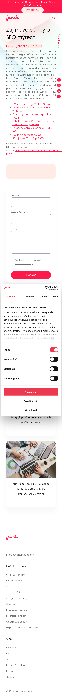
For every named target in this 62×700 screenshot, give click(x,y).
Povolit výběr (31, 401)
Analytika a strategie (17, 598)
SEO (8, 586)
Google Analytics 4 (16, 621)
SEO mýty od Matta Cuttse (27, 134)
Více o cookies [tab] (50, 296)
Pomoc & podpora (16, 665)
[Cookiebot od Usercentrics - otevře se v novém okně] (44, 288)
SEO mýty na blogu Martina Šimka (31, 104)
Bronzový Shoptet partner (20, 554)
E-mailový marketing (17, 610)
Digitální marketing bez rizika (22, 627)
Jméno (31, 199)
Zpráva (31, 241)
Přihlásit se (32, 10)
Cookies (10, 677)
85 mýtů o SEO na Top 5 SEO (28, 138)
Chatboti (11, 604)
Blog (8, 653)
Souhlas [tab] (11, 296)
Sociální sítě (13, 592)
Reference (11, 647)
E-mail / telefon (31, 216)
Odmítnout (31, 410)
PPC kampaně (14, 580)
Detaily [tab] (30, 296)
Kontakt (10, 671)
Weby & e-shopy (15, 574)
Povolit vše (31, 392)
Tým (8, 659)
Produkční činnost (16, 615)
